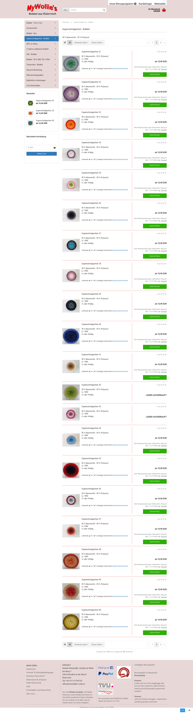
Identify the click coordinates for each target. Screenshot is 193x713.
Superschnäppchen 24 (91, 142)
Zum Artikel (155, 74)
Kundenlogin (145, 3)
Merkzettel (159, 3)
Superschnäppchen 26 (91, 203)
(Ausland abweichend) (120, 68)
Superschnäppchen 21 (91, 51)
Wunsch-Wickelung (34, 70)
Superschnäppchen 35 (91, 458)
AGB (28, 686)
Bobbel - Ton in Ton (34, 23)
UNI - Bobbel (31, 54)
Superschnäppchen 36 (91, 489)
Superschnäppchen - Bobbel (37, 38)
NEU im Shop (31, 44)
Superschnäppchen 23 (91, 112)
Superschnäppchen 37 (91, 519)
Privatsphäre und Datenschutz (38, 690)
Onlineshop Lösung (87, 707)
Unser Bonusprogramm (122, 3)
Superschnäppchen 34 (91, 428)
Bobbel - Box (31, 33)
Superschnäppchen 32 (91, 385)
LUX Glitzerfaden (33, 85)
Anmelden (41, 154)
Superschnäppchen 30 (91, 324)
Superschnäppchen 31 (91, 354)
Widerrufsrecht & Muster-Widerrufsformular (36, 681)
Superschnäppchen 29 (91, 294)
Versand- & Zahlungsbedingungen (40, 672)
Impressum (31, 669)
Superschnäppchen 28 (91, 263)
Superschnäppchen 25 (91, 173)
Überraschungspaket (34, 75)
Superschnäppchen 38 (91, 549)
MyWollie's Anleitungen (36, 80)
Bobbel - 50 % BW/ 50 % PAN (38, 59)
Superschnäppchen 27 (91, 233)
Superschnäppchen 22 (91, 82)
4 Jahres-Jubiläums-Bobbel (37, 49)
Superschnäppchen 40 (91, 610)
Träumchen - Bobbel (34, 65)
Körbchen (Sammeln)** (35, 676)
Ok (182, 710)
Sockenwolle (31, 28)
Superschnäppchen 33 (91, 406)
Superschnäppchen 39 (91, 579)
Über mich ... (31, 694)
